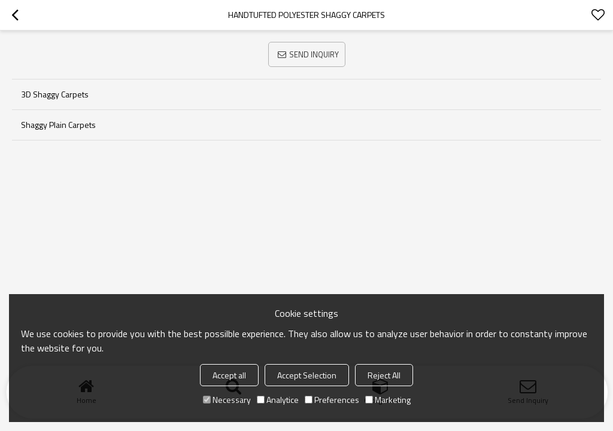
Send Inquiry (314, 54)
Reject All (384, 375)
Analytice (278, 399)
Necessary (227, 399)
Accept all (229, 375)
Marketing (388, 399)
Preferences (332, 399)
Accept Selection (306, 375)
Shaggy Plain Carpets (58, 124)
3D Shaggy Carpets (55, 94)
